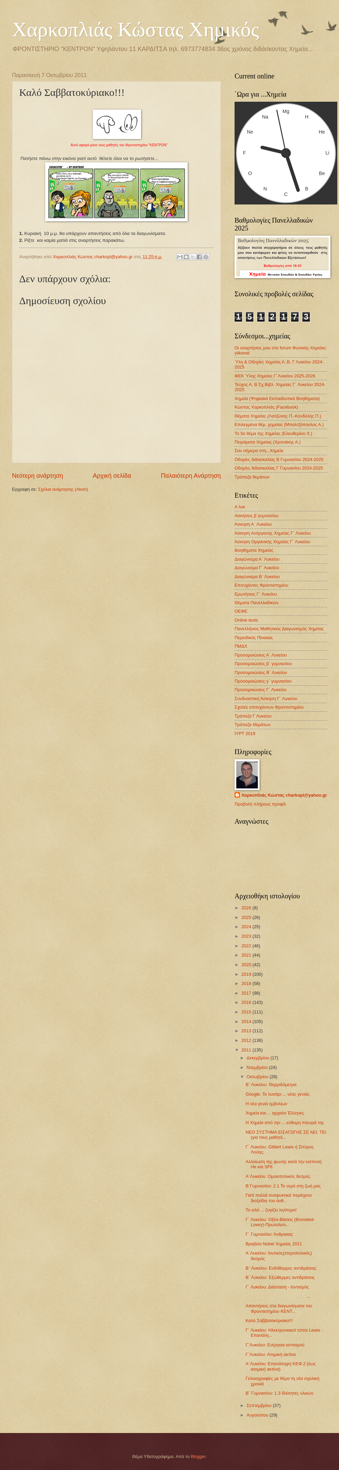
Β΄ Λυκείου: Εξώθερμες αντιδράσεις (280, 1277)
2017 (246, 993)
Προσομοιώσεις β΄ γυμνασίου (263, 663)
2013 (246, 1030)
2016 (246, 1002)
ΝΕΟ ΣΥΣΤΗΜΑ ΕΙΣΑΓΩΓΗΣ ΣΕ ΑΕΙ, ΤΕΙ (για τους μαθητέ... (286, 1135)
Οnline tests (246, 620)
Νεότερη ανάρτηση (37, 475)
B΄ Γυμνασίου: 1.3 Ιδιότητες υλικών (279, 1393)
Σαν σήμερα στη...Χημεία (259, 450)
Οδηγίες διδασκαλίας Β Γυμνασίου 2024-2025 (279, 459)
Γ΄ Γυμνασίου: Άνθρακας (269, 1234)
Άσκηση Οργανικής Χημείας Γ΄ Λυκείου (272, 541)
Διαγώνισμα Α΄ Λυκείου (257, 559)
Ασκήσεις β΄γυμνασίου (256, 515)
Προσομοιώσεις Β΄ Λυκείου (261, 672)
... (278, 1296)
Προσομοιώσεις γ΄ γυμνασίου (263, 681)
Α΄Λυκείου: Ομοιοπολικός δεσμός (278, 1176)
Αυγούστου (258, 1415)
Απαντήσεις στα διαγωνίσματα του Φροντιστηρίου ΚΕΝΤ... (279, 1308)
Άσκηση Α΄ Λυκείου (253, 524)
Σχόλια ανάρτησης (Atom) (63, 489)
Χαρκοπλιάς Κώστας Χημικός (135, 29)
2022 (246, 945)
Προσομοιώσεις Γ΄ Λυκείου (261, 689)
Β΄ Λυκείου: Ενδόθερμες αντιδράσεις (281, 1268)
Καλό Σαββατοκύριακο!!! (269, 1320)
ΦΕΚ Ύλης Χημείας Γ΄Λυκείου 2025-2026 (275, 375)
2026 (246, 907)
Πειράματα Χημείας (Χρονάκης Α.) (268, 442)
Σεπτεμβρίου (260, 1405)
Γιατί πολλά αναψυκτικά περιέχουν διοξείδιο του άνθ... (279, 1198)
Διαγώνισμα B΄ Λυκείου (257, 576)
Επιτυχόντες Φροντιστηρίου (261, 585)
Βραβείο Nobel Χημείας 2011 (274, 1243)
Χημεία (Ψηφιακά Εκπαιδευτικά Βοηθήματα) (277, 398)
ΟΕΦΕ (241, 611)
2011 (246, 1049)
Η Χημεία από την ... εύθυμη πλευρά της (285, 1122)
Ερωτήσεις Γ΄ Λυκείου (256, 594)
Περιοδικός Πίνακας (254, 637)
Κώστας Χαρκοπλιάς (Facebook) (266, 407)
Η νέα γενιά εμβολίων (266, 1103)
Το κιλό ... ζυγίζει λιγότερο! (271, 1209)
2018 (246, 983)
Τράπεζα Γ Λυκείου (253, 716)
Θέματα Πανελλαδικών (256, 602)
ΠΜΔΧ (241, 646)
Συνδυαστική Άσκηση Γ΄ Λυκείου (266, 698)
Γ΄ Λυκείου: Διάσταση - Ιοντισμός (277, 1287)
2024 (246, 926)
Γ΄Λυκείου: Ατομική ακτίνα (271, 1354)
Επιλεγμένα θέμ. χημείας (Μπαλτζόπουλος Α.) (279, 424)
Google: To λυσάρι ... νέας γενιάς (278, 1094)
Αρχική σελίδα (112, 475)
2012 (246, 1040)
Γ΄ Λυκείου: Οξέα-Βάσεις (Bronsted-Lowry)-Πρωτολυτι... (280, 1222)
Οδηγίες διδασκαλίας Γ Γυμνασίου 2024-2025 (279, 468)
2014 (246, 1021)
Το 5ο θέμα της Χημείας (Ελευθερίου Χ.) (273, 433)
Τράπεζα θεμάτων (252, 476)
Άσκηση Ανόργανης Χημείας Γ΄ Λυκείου (273, 533)
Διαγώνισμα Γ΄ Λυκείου (257, 567)
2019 (246, 974)
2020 (246, 964)
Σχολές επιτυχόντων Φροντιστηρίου (269, 707)
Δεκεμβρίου (258, 1057)
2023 (246, 936)
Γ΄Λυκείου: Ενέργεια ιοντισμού (275, 1344)
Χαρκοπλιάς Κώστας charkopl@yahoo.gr (284, 795)
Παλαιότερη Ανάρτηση (191, 475)
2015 (246, 1011)
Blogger (198, 1456)
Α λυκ (240, 506)
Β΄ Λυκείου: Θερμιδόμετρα (271, 1084)
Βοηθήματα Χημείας (254, 550)
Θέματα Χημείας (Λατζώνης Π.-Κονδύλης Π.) (278, 416)
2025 (246, 917)
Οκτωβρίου (258, 1076)
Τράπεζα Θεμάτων (253, 724)
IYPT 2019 (245, 733)
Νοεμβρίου (258, 1067)
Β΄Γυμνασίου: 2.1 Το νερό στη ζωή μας (283, 1185)
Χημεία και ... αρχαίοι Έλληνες (275, 1113)
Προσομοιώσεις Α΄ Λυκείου (261, 655)
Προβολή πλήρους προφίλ (260, 804)
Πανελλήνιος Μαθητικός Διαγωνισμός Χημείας (279, 628)
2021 (246, 955)
